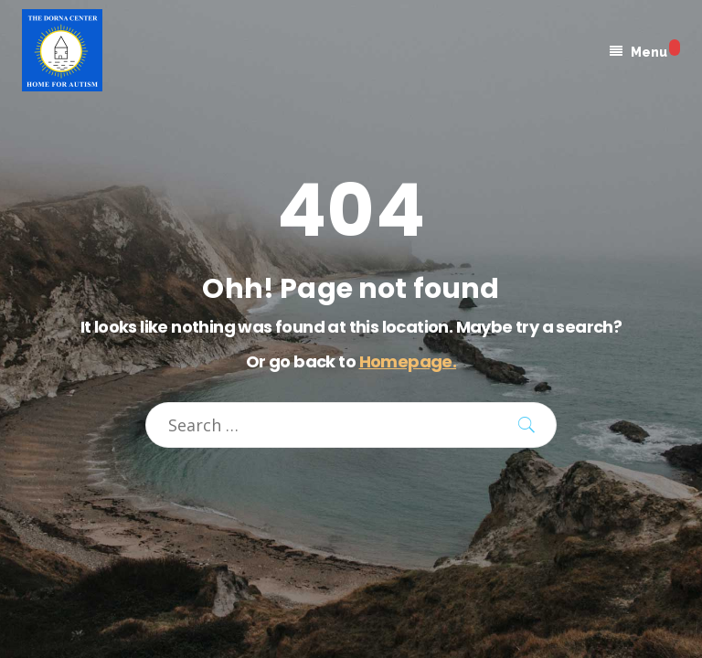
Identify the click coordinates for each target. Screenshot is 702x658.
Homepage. (408, 361)
